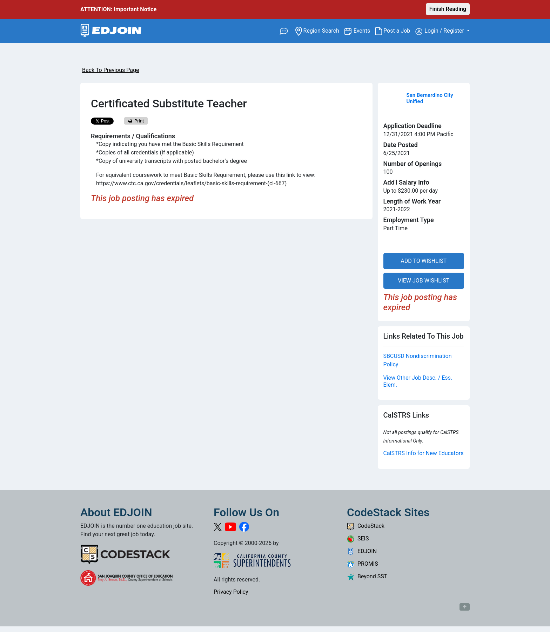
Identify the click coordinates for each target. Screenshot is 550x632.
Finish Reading (447, 9)
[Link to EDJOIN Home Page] (111, 31)
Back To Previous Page (110, 70)
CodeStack (365, 526)
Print (136, 121)
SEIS (358, 538)
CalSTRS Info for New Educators (423, 453)
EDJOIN (362, 551)
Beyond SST (367, 576)
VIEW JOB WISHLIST (423, 280)
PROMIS (362, 563)
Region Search (319, 30)
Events (364, 30)
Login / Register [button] (440, 31)
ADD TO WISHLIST (424, 261)
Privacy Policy (231, 591)
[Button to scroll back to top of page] (465, 607)
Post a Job (395, 31)
